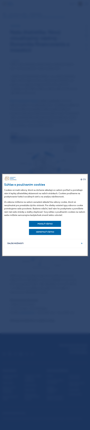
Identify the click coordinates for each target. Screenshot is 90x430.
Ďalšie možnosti (15, 243)
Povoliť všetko (45, 224)
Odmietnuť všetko (45, 232)
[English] (83, 179)
